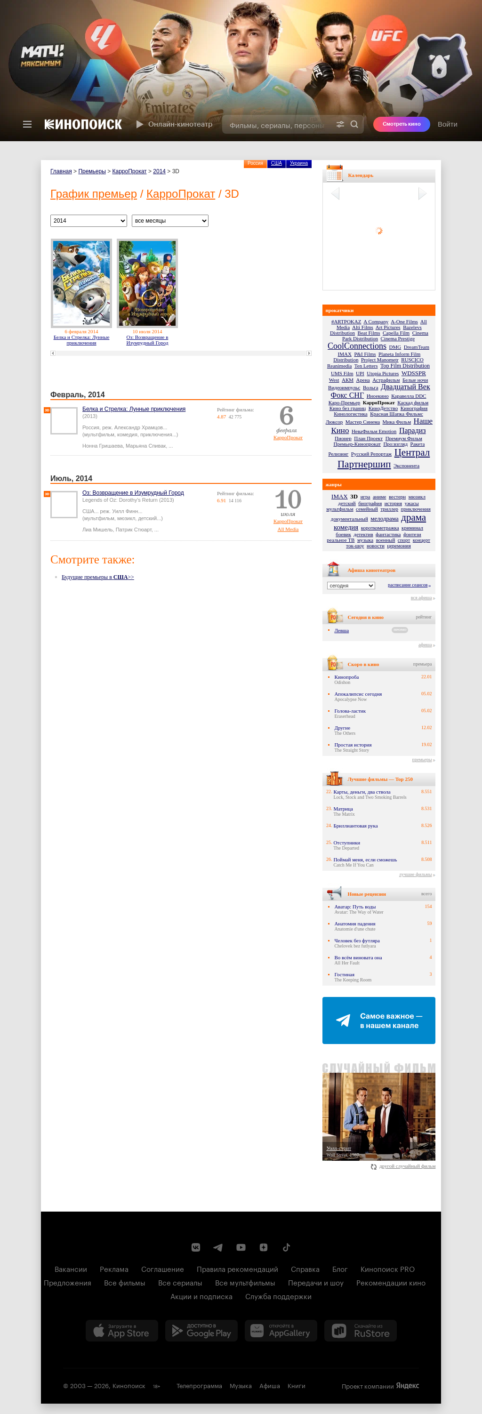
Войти (448, 124)
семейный (367, 509)
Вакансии (71, 1268)
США (276, 163)
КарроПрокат (129, 171)
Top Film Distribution (405, 365)
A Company (375, 321)
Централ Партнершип (383, 458)
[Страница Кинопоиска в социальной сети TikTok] (286, 1247)
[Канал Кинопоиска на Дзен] (263, 1247)
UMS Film (342, 373)
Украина (299, 163)
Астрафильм (386, 380)
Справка (305, 1268)
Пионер (343, 438)
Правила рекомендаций (237, 1268)
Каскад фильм (412, 402)
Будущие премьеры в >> (98, 577)
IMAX (345, 354)
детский (346, 503)
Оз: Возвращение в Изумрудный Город (147, 339)
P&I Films (365, 354)
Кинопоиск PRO (388, 1268)
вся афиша (421, 597)
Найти (354, 124)
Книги (296, 1385)
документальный (349, 519)
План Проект (368, 438)
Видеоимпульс (344, 387)
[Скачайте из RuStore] (360, 1331)
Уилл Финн (125, 511)
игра (365, 496)
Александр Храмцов (138, 427)
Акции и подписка (201, 1295)
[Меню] (27, 124)
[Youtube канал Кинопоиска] (241, 1247)
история (393, 503)
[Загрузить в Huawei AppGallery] (281, 1331)
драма (413, 517)
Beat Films (369, 333)
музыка (365, 540)
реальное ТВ (340, 540)
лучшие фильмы (415, 874)
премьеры (422, 759)
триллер (389, 509)
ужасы (412, 503)
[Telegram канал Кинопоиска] (218, 1247)
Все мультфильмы (245, 1281)
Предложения (67, 1281)
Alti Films (362, 327)
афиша (425, 644)
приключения (416, 509)
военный (385, 540)
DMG (395, 347)
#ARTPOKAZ (346, 321)
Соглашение (162, 1268)
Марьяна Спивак (146, 446)
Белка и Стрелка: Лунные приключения (82, 339)
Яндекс (407, 1386)
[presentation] (241, 70)
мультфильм (339, 509)
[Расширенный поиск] (340, 124)
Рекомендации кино (391, 1281)
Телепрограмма (199, 1385)
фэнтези (412, 534)
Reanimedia (339, 366)
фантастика (388, 534)
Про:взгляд (395, 444)
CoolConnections (357, 346)
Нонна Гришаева (102, 446)
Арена (363, 380)
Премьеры (91, 171)
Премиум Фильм (404, 438)
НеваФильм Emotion (374, 431)
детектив (363, 534)
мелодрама (384, 518)
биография (370, 503)
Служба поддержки (278, 1295)
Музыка (241, 1385)
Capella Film (396, 333)
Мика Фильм (397, 422)
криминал (412, 527)
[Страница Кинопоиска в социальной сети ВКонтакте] (195, 1247)
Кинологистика (351, 414)
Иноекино (378, 396)
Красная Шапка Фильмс (396, 414)
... (171, 446)
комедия (346, 527)
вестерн (397, 496)
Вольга (370, 387)
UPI (360, 373)
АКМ (347, 380)
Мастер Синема (362, 422)
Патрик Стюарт (134, 529)
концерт (421, 540)
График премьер (93, 193)
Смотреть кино (402, 124)
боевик (343, 534)
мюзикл (417, 496)
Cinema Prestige (398, 338)
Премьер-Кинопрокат (356, 444)
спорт (404, 540)
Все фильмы (124, 1281)
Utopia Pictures (383, 373)
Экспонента (406, 465)
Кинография (414, 408)
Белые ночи (415, 380)
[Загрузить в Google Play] (201, 1331)
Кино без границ (347, 408)
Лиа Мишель (97, 529)
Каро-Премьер (344, 402)
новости (376, 545)
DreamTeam (416, 347)
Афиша (269, 1385)
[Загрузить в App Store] (122, 1331)
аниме (379, 496)
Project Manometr (380, 359)
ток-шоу (355, 545)
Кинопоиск (128, 1385)
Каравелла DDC (408, 396)
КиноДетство (383, 408)
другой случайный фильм (403, 1166)
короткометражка (380, 527)
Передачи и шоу (316, 1281)
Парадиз (412, 430)
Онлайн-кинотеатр (173, 124)
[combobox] (276, 124)
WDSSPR (414, 373)
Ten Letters (366, 366)
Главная (61, 171)
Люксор (334, 422)
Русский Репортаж (371, 454)
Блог (340, 1268)
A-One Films (404, 321)
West (334, 380)
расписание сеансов (407, 584)
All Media (288, 529)
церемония (398, 545)
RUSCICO (412, 359)
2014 (159, 171)
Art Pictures (388, 327)
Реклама (114, 1268)
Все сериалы (180, 1281)
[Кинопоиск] (83, 124)
